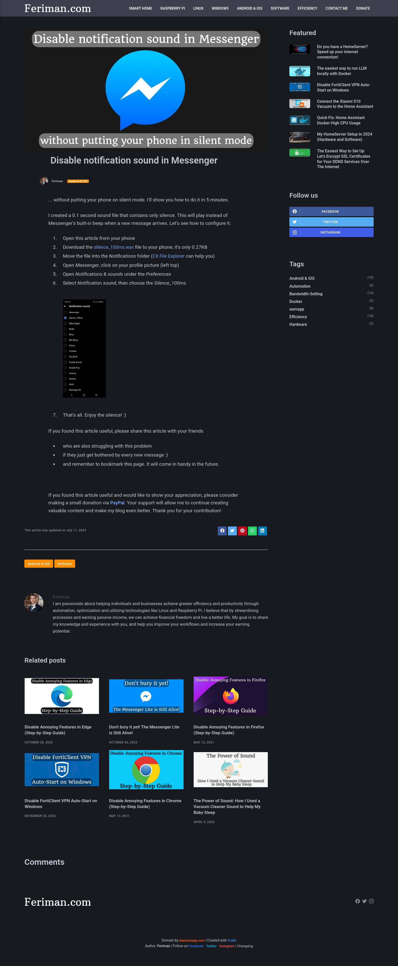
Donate (363, 8)
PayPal (117, 503)
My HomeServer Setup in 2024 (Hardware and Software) (342, 149)
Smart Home (140, 8)
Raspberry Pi (172, 8)
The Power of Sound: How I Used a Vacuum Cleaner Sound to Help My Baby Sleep (229, 812)
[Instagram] (371, 907)
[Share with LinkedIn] (262, 531)
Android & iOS (249, 8)
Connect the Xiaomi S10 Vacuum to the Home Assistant (342, 109)
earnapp (297, 328)
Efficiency (307, 8)
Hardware (298, 344)
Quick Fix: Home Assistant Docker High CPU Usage (344, 129)
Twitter (315, 239)
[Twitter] (363, 907)
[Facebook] (356, 907)
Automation (300, 304)
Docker (296, 320)
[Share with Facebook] (219, 531)
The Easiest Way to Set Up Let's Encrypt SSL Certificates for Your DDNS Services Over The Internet (344, 174)
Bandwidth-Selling (306, 312)
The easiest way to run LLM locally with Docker (345, 72)
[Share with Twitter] (230, 531)
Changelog (246, 951)
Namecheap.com (191, 946)
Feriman (57, 181)
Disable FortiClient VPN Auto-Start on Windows (341, 89)
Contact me (337, 8)
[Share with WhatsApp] (251, 531)
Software (280, 8)
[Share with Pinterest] (240, 531)
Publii (232, 946)
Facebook (316, 228)
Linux (198, 8)
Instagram (317, 250)
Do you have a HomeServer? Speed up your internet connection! (345, 52)
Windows (220, 8)
